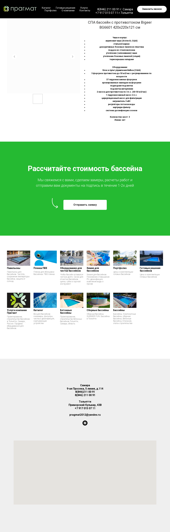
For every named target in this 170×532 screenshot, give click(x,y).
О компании (68, 10)
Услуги (84, 7)
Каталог (46, 7)
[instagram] (85, 423)
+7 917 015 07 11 (106, 12)
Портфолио (50, 10)
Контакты (85, 10)
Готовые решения (65, 7)
